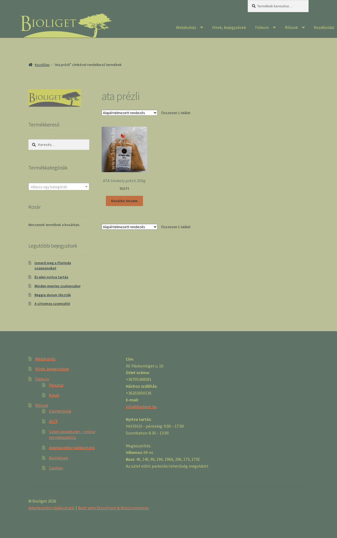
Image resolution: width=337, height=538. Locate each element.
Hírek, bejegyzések (229, 27)
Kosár (54, 395)
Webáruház (186, 27)
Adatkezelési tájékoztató (72, 447)
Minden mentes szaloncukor (57, 286)
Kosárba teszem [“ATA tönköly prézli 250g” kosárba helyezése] (124, 200)
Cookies (56, 467)
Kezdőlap (42, 64)
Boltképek (58, 457)
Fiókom (262, 27)
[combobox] (58, 186)
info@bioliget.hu (141, 406)
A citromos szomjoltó (52, 303)
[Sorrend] (129, 113)
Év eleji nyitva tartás (51, 277)
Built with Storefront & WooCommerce (113, 507)
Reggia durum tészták (52, 295)
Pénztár (56, 385)
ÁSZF (53, 421)
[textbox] (59, 187)
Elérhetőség (60, 411)
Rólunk (291, 27)
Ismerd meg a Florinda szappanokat (52, 265)
